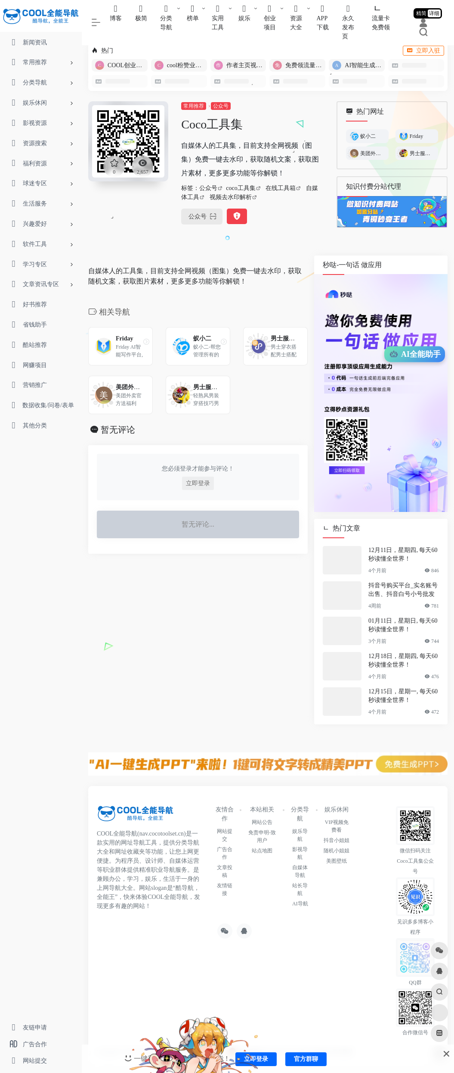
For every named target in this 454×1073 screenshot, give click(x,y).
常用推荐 (193, 106)
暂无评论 (118, 429)
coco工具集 (240, 188)
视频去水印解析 (231, 197)
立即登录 (198, 483)
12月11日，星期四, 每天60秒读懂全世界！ (402, 554)
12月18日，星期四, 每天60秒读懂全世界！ (403, 660)
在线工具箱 (281, 188)
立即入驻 (423, 50)
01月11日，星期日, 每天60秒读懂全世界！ (402, 625)
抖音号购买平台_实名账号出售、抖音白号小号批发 (403, 589)
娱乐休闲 (336, 809)
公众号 (221, 106)
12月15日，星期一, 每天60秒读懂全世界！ (403, 695)
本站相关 (262, 809)
